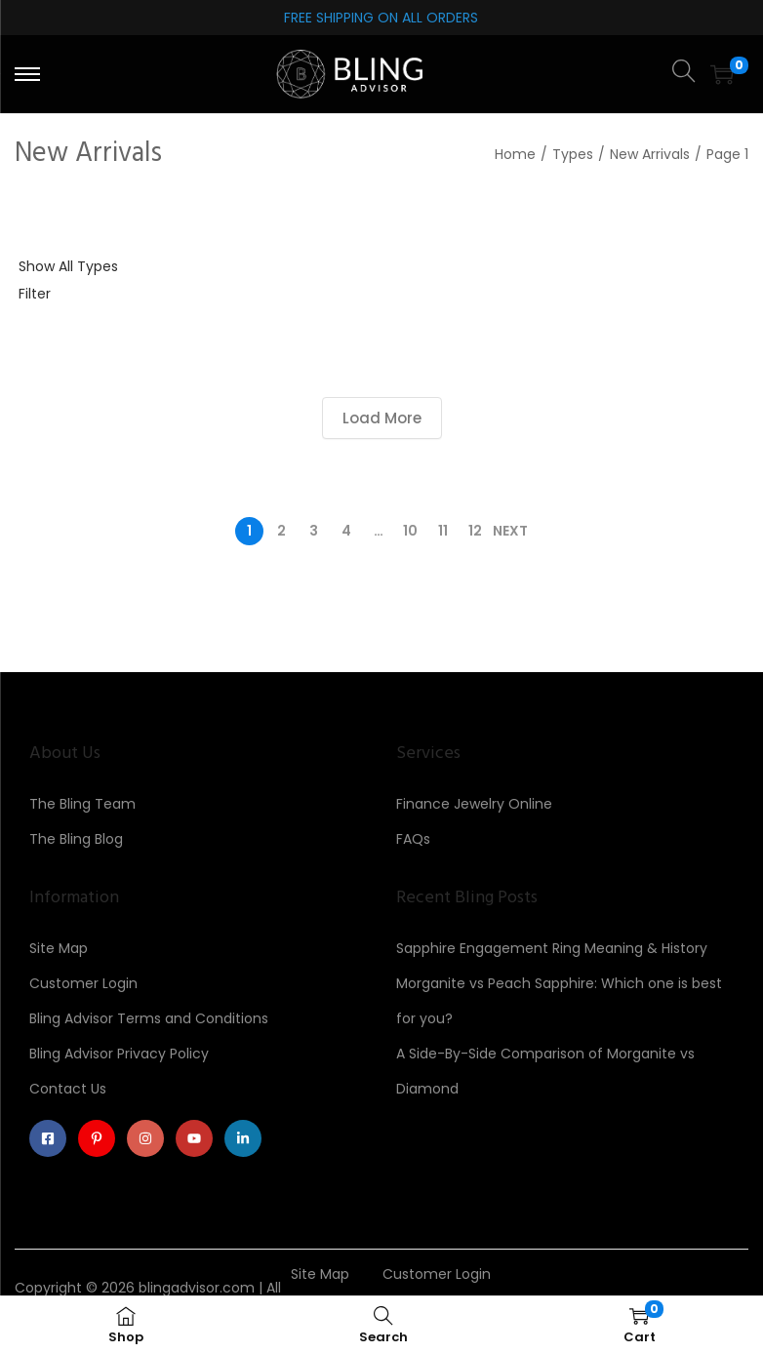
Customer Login (83, 983)
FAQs (413, 839)
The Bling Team (82, 804)
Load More (382, 418)
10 (410, 530)
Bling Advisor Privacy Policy (119, 1053)
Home (515, 154)
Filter (35, 293)
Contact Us (67, 1088)
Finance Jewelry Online (474, 804)
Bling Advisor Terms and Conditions (148, 1018)
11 (443, 530)
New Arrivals (650, 154)
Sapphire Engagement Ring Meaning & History (551, 948)
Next (510, 530)
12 (475, 530)
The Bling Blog (76, 839)
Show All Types (68, 266)
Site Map (58, 948)
